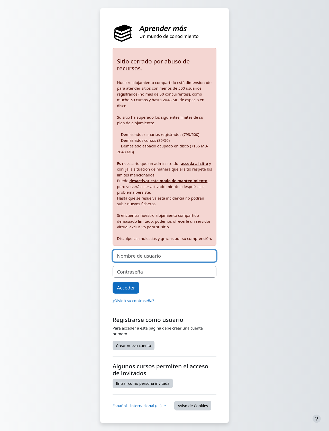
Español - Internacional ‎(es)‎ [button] (137, 405)
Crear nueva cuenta (133, 345)
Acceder (126, 287)
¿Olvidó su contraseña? (133, 300)
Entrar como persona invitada (143, 383)
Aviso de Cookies (193, 405)
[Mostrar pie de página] (317, 419)
